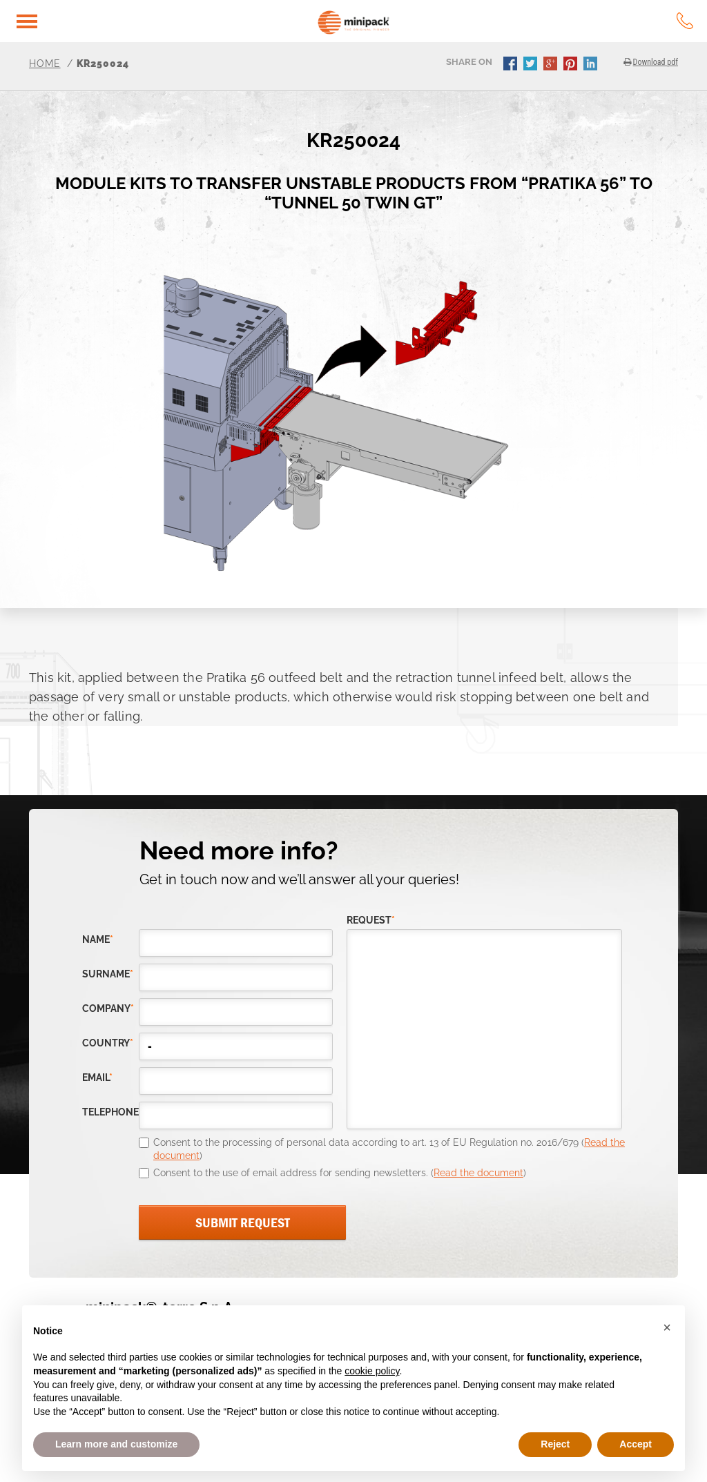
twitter (531, 65)
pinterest (571, 65)
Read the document (478, 1172)
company (108, 1009)
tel (685, 20)
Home (45, 63)
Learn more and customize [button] (116, 1444)
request (371, 920)
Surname (107, 974)
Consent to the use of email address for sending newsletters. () (339, 1172)
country (107, 1043)
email (97, 1078)
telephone (110, 1112)
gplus (551, 65)
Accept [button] (635, 1444)
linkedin (591, 65)
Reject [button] (555, 1444)
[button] (667, 1327)
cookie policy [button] (372, 1370)
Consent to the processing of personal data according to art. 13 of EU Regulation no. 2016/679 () (389, 1149)
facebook (511, 65)
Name (97, 940)
